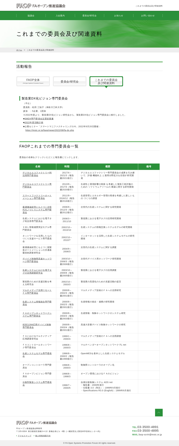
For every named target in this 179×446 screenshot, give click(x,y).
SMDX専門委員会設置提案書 (39, 118)
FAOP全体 (33, 81)
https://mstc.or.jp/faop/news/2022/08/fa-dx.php (49, 130)
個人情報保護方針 (43, 436)
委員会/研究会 (70, 81)
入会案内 (60, 15)
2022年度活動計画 (34, 122)
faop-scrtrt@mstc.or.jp (150, 434)
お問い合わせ (148, 15)
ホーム (19, 50)
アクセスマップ (24, 436)
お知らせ (118, 15)
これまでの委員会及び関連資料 (106, 81)
